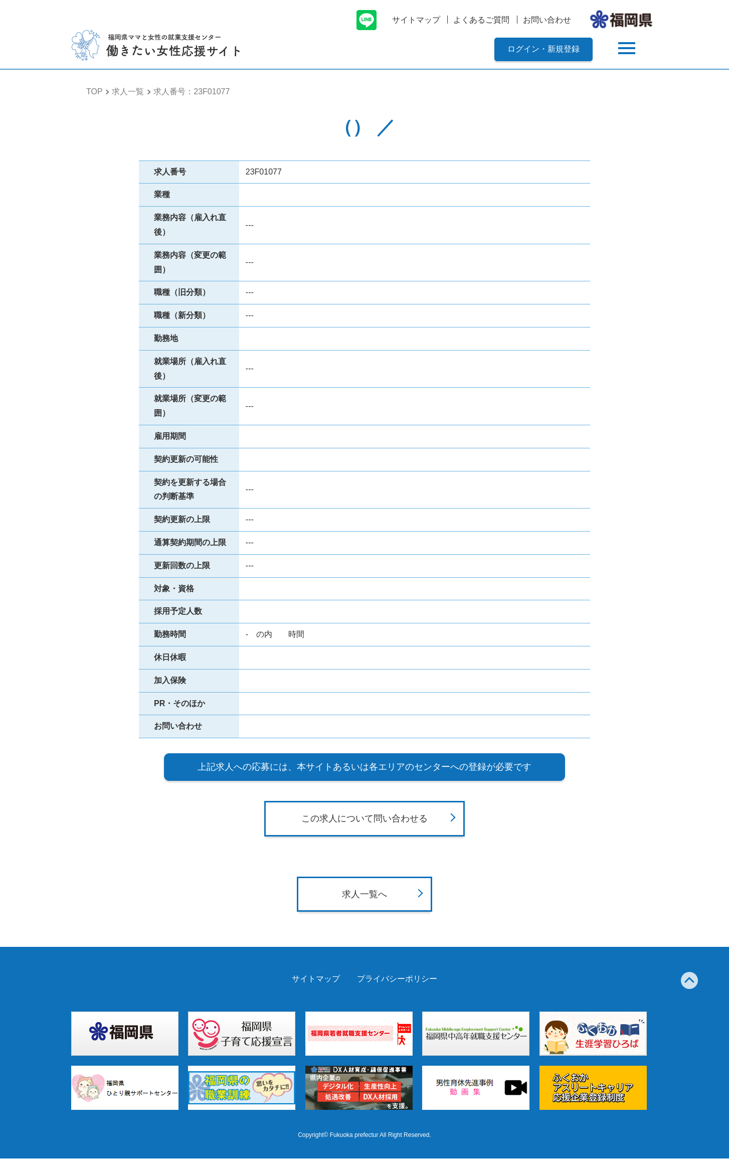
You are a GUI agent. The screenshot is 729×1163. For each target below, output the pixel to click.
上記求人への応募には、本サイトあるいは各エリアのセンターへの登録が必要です (364, 767)
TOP (94, 91)
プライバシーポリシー (397, 983)
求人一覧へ (364, 899)
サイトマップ (416, 20)
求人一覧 (128, 91)
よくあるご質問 (481, 20)
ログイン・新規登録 (543, 49)
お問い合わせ (547, 20)
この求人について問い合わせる (364, 823)
